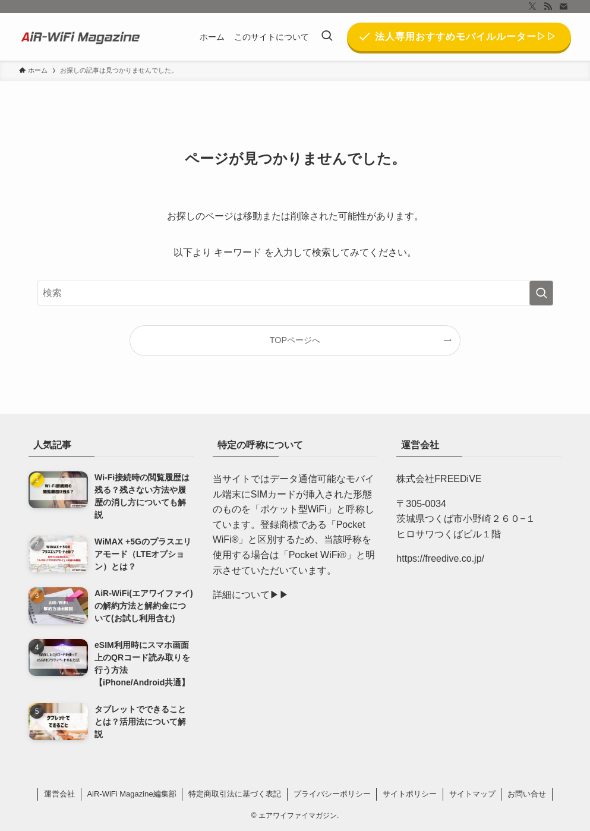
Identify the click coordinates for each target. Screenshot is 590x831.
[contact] (563, 6)
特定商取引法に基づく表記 (234, 793)
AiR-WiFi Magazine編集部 (131, 793)
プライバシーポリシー (332, 793)
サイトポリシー (410, 793)
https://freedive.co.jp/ (440, 558)
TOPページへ (295, 340)
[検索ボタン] (327, 37)
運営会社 (59, 793)
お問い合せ (526, 793)
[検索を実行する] (541, 293)
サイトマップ (472, 793)
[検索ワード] (295, 293)
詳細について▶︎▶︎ (251, 595)
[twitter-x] (532, 6)
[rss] (548, 6)
